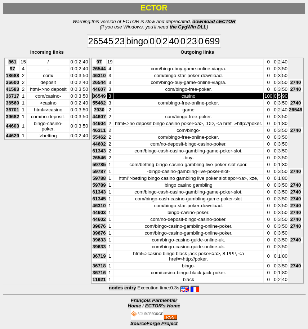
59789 (99, 185)
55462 (99, 103)
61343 (99, 151)
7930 (99, 109)
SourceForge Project (154, 323)
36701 (12, 109)
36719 (99, 256)
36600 (12, 82)
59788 (99, 178)
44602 (99, 144)
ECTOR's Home (162, 305)
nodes (116, 287)
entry (130, 287)
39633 (99, 240)
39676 (99, 226)
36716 (99, 272)
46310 (99, 75)
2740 (295, 82)
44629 (12, 135)
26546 (295, 109)
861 (12, 62)
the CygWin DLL (188, 27)
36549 (99, 96)
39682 (12, 116)
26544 (99, 68)
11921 (99, 279)
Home (134, 305)
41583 (12, 89)
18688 (12, 75)
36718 (99, 265)
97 (12, 68)
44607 (99, 89)
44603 (12, 126)
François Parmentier (154, 300)
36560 (12, 103)
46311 (99, 130)
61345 (99, 198)
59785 (99, 164)
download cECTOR (214, 21)
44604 (99, 123)
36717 (12, 96)
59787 (99, 171)
